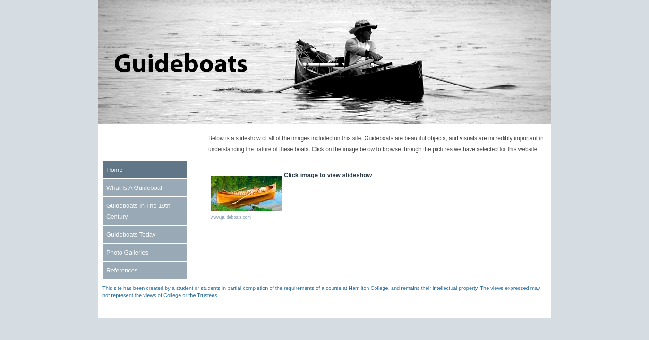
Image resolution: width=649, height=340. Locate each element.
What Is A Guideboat (134, 187)
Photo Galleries (127, 252)
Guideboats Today (131, 234)
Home (114, 169)
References (121, 270)
